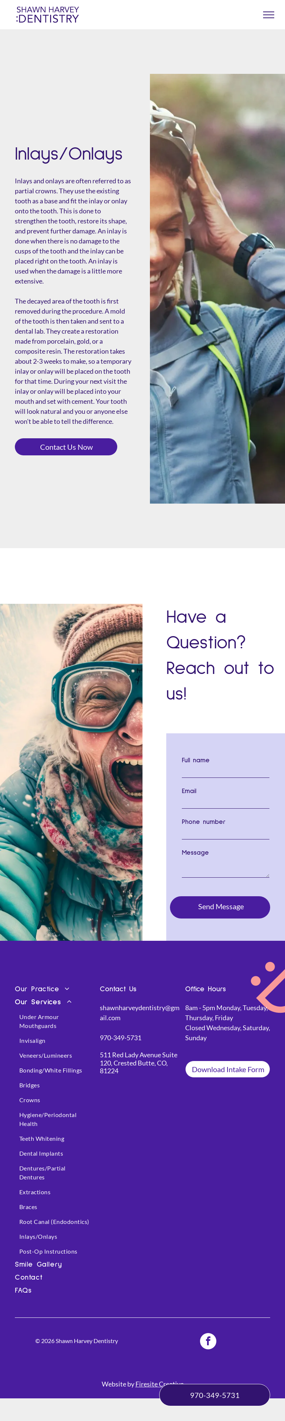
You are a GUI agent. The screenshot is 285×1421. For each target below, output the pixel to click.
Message (195, 852)
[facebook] (208, 1332)
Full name (196, 760)
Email (189, 791)
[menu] (268, 14)
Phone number (204, 822)
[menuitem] (55, 979)
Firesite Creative (159, 1374)
